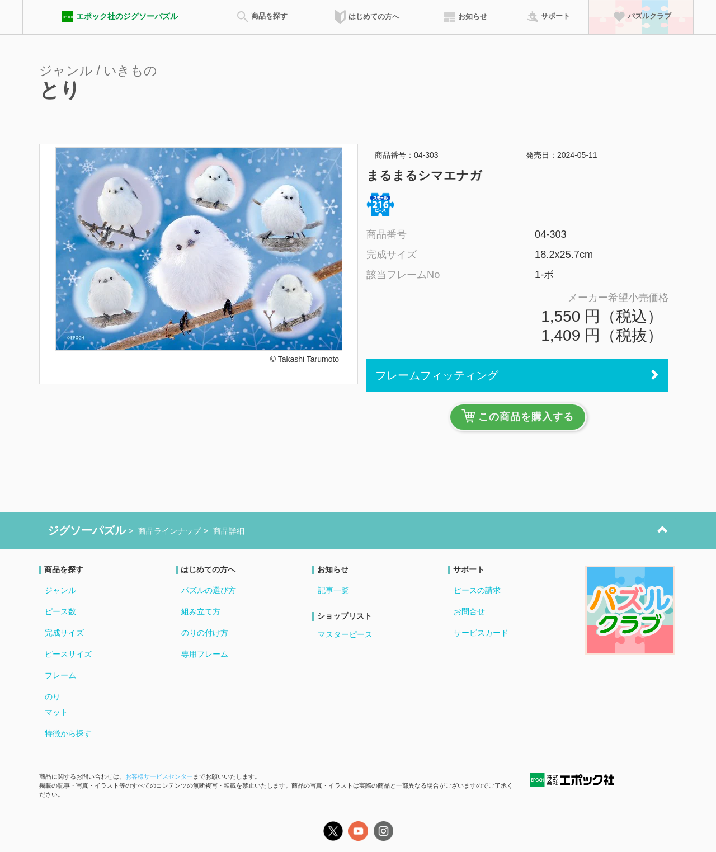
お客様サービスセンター (159, 776)
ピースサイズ (68, 653)
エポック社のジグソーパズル (118, 16)
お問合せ (469, 611)
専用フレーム (204, 653)
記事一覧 (333, 590)
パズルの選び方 (208, 590)
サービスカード (481, 632)
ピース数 (60, 611)
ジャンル (60, 590)
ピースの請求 (477, 590)
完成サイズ (64, 632)
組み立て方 (200, 611)
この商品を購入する (517, 416)
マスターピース (345, 634)
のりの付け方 (204, 632)
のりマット (56, 704)
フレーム (60, 675)
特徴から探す (68, 733)
